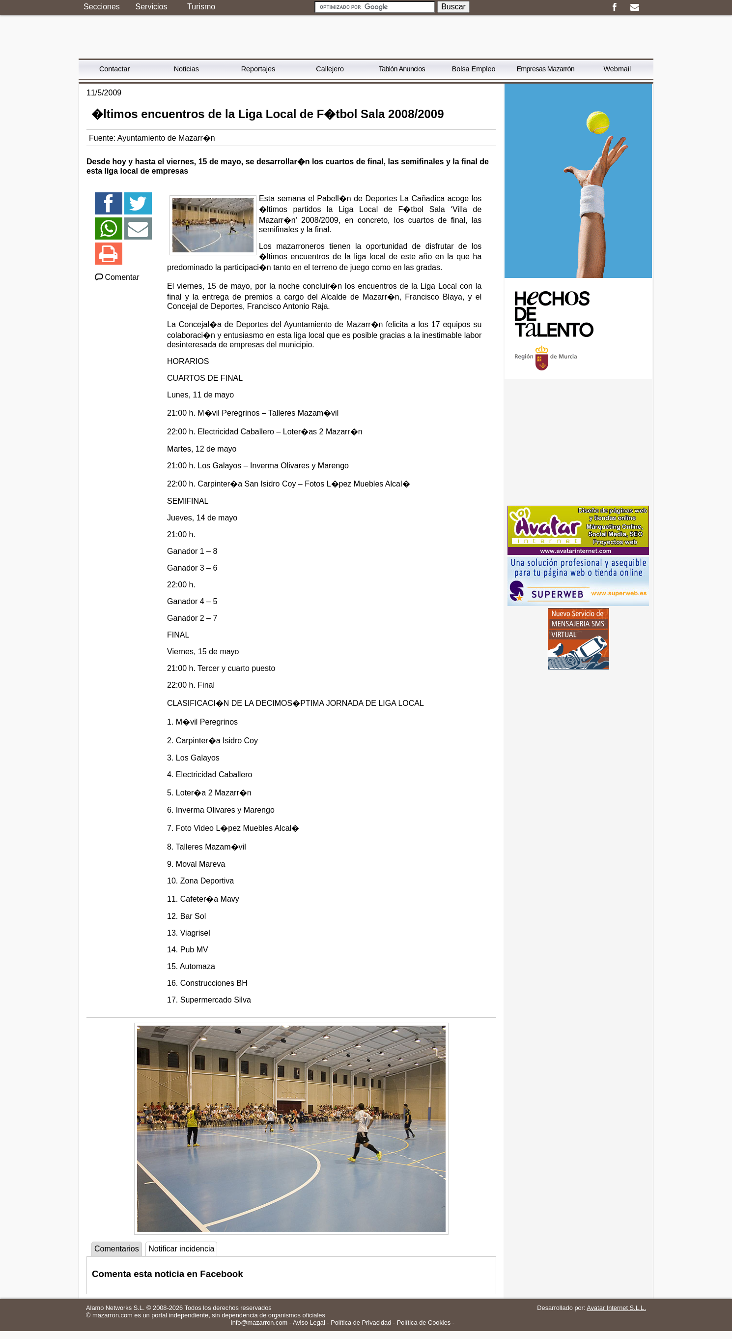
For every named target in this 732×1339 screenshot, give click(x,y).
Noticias (186, 69)
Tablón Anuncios (402, 69)
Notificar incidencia (181, 1249)
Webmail (617, 69)
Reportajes (258, 69)
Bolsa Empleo (474, 69)
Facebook (614, 7)
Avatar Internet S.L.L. (616, 1307)
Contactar (114, 69)
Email (634, 7)
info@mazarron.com (259, 1322)
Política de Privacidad (361, 1322)
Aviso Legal (309, 1322)
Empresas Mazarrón (545, 69)
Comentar (117, 277)
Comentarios (116, 1249)
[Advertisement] (578, 442)
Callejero (330, 69)
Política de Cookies (424, 1322)
